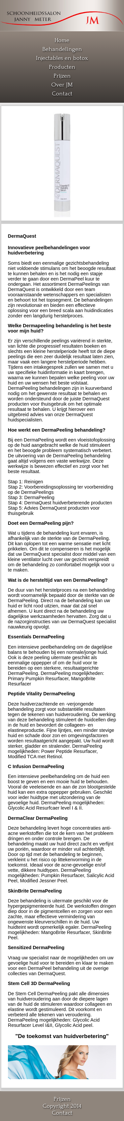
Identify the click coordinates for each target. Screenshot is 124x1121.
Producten (62, 67)
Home (62, 40)
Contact (62, 93)
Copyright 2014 (62, 1106)
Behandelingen (62, 49)
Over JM (62, 84)
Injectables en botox (62, 58)
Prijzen (62, 75)
